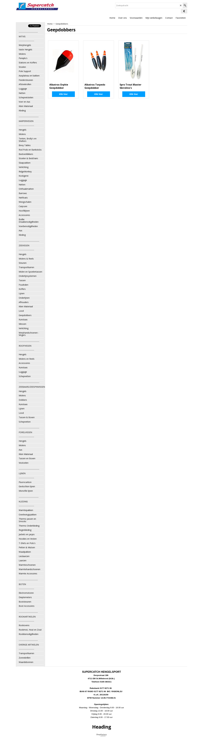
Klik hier (63, 94)
